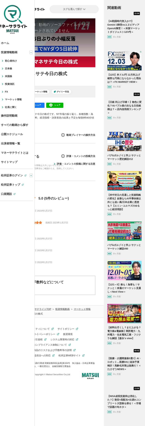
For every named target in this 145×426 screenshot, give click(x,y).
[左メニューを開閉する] (8, 9)
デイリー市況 (63, 91)
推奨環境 (68, 334)
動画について (25, 289)
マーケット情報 (40, 91)
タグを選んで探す (74, 9)
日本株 (20, 91)
